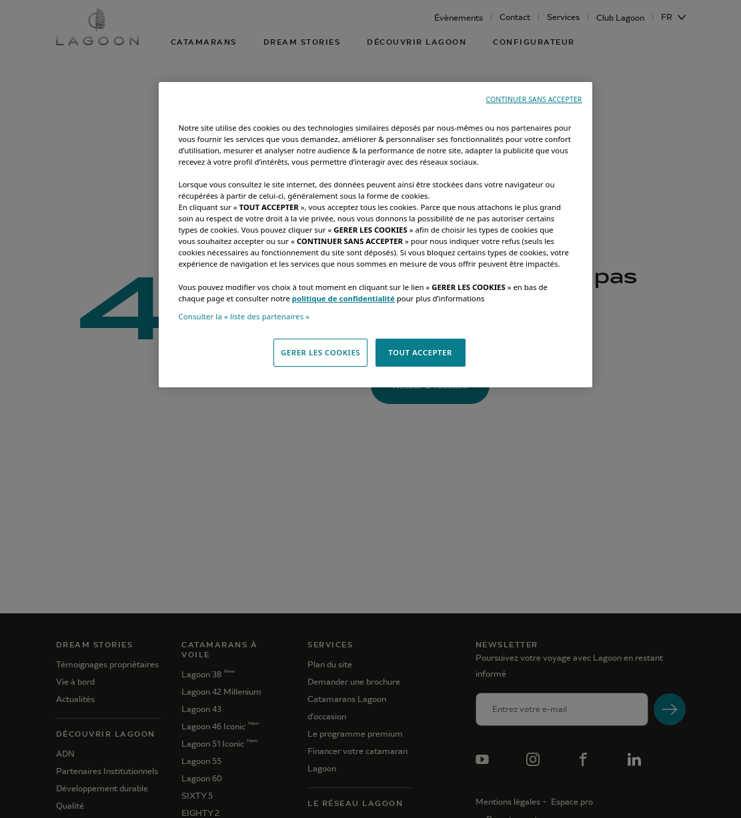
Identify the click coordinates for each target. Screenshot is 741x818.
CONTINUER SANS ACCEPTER (534, 99)
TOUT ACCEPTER (420, 352)
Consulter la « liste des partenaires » (244, 316)
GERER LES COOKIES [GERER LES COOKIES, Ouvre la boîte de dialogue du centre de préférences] (320, 352)
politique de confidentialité (343, 298)
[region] (375, 234)
